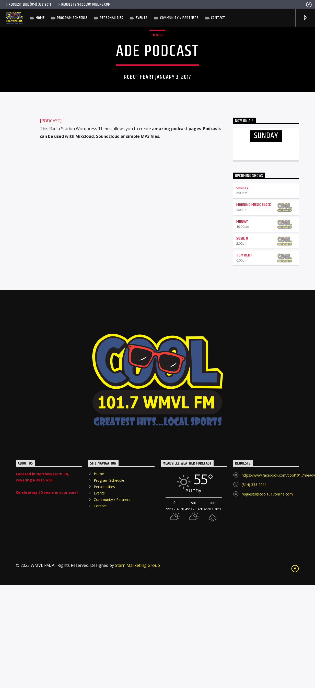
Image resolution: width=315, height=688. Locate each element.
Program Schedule (72, 18)
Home (40, 18)
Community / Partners (179, 18)
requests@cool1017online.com (83, 4)
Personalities (111, 18)
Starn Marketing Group (137, 668)
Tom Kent (244, 358)
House (157, 86)
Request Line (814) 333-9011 (28, 4)
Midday (242, 325)
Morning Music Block (253, 308)
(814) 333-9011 (254, 587)
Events (142, 18)
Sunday (242, 291)
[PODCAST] (51, 224)
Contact (218, 18)
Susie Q (242, 342)
